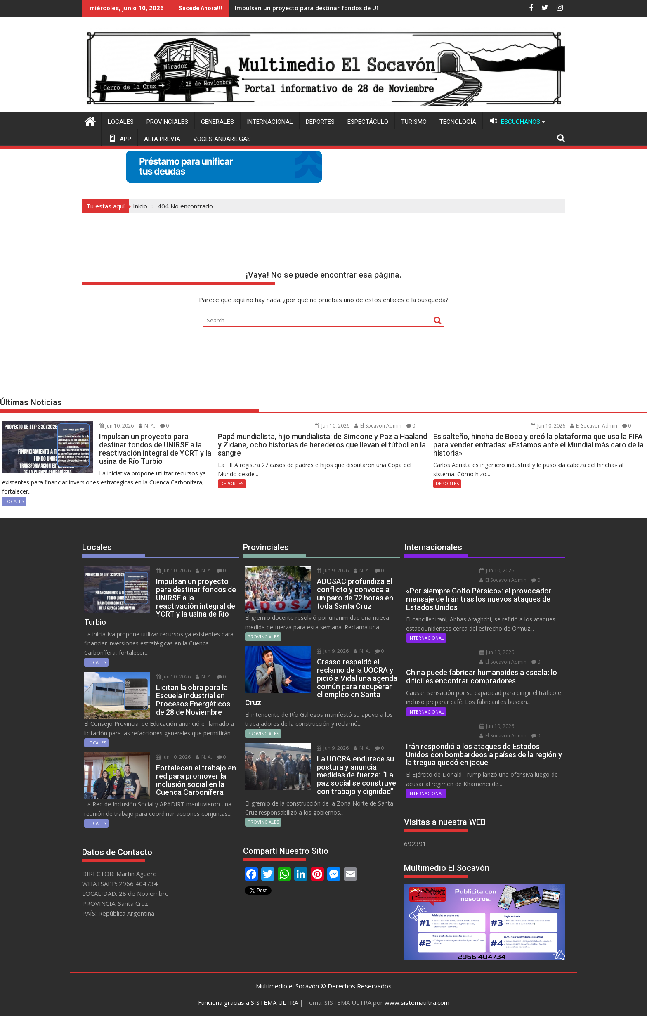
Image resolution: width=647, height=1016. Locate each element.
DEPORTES (320, 121)
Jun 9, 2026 (333, 570)
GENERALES (217, 121)
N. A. (147, 425)
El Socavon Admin (377, 425)
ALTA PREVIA (162, 139)
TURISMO (414, 121)
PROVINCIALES (167, 121)
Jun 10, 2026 (116, 425)
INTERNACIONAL (270, 121)
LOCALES (121, 121)
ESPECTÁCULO (367, 121)
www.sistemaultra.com (417, 1002)
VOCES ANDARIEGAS (222, 139)
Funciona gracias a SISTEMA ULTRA (248, 1002)
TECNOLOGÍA (457, 121)
